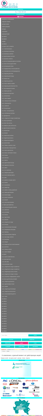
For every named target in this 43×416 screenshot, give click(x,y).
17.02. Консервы (5, 239)
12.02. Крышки (5, 199)
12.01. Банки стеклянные (7, 197)
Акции (21, 343)
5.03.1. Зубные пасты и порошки (9, 100)
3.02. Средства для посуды (8, 76)
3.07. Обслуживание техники (8, 88)
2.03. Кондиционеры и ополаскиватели (11, 68)
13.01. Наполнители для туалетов (9, 207)
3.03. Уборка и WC (5, 78)
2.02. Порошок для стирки (7, 66)
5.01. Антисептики (6, 95)
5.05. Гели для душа (6, 108)
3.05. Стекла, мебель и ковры (8, 83)
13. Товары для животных (7, 204)
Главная (3, 351)
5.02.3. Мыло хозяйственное (8, 256)
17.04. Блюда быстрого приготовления (10, 244)
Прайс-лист (8, 343)
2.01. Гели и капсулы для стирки (9, 63)
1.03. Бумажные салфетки (7, 53)
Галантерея (4, 31)
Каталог (11, 339)
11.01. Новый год (5, 187)
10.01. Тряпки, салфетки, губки (8, 145)
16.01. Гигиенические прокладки (9, 227)
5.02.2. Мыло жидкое (6, 98)
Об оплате (35, 346)
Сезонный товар (5, 34)
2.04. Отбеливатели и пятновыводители (11, 71)
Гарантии (28, 358)
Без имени (4, 36)
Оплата (23, 358)
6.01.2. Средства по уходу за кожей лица (11, 118)
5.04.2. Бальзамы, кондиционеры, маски (11, 276)
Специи (3, 41)
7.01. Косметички (5, 130)
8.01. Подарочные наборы (7, 135)
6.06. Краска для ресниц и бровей (9, 279)
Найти (35, 335)
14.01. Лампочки (5, 209)
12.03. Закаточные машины (8, 202)
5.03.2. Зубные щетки (6, 103)
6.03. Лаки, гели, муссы (7, 123)
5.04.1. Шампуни (5, 105)
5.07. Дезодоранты (6, 115)
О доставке (21, 346)
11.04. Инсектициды (6, 194)
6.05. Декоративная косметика (9, 128)
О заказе (8, 346)
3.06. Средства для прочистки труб (9, 86)
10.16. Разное (5, 182)
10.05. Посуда (5, 155)
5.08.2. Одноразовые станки (8, 284)
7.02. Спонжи (5, 133)
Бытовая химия (5, 24)
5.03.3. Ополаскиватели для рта (9, 293)
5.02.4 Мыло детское (6, 259)
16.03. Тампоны (5, 232)
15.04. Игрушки (5, 224)
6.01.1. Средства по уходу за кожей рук (10, 266)
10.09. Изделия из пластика (8, 165)
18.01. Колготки (5, 246)
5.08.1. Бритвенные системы (8, 113)
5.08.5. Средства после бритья (8, 291)
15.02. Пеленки (5, 219)
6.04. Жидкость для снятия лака (9, 125)
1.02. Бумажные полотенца (8, 51)
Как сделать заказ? (13, 358)
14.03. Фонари (5, 214)
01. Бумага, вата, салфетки (8, 46)
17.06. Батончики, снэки (7, 264)
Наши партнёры (21, 378)
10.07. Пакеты (5, 160)
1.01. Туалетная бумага (7, 48)
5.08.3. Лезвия (5, 286)
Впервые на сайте (4, 358)
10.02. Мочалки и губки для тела (9, 147)
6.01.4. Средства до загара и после (9, 271)
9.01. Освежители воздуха (8, 140)
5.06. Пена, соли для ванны (8, 110)
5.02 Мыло (4, 254)
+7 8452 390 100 (20, 12)
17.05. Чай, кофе (5, 261)
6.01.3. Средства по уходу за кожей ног (10, 269)
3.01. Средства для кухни (7, 73)
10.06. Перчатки (5, 157)
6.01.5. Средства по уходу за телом (10, 274)
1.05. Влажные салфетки (7, 58)
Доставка (19, 358)
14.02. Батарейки (5, 212)
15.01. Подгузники (6, 217)
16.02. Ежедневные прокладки (8, 229)
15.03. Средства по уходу (7, 222)
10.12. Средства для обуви (8, 172)
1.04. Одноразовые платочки (8, 56)
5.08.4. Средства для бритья (8, 281)
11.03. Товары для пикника (8, 192)
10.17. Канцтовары (6, 185)
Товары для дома (6, 26)
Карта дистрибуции (21, 397)
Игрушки (4, 29)
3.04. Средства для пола (7, 81)
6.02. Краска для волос (7, 120)
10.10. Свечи (4, 167)
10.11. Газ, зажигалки (6, 170)
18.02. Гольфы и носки (7, 249)
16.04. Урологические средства (9, 234)
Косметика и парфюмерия (8, 19)
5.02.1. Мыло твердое (6, 251)
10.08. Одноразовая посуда (8, 162)
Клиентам (31, 339)
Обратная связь (22, 360)
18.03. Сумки (4, 296)
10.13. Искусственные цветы (8, 175)
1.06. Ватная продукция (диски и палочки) (11, 61)
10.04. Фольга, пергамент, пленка (9, 152)
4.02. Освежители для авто (8, 93)
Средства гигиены (6, 21)
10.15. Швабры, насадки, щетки (8, 180)
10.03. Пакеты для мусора (7, 150)
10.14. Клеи (4, 177)
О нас (35, 343)
